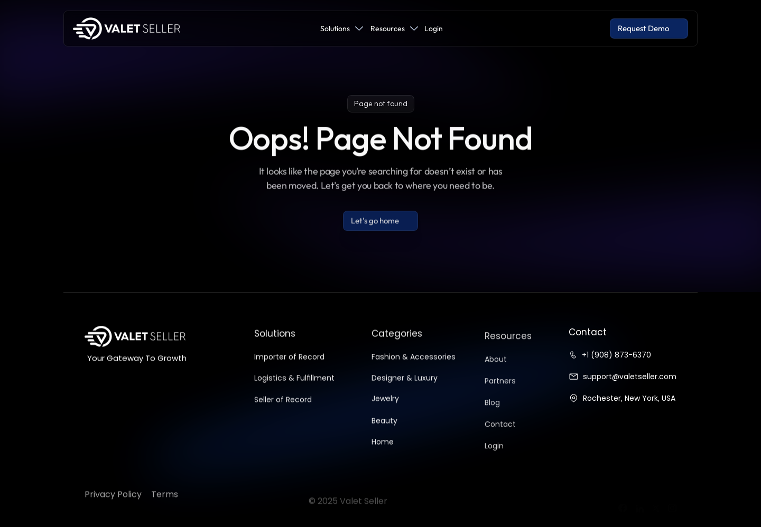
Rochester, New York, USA (629, 398)
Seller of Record (283, 406)
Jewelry (385, 405)
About (496, 370)
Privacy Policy (113, 508)
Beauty (384, 426)
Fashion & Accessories (414, 362)
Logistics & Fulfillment (294, 384)
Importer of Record (289, 363)
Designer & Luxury (405, 384)
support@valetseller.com (629, 376)
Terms (164, 508)
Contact (500, 435)
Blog (492, 413)
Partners (500, 392)
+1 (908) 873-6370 (616, 355)
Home (383, 448)
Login (494, 456)
